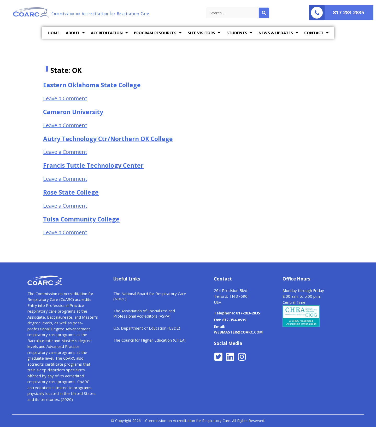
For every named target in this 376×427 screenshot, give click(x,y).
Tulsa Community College (81, 219)
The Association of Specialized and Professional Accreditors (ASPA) (144, 313)
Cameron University (73, 112)
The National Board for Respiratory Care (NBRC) (149, 296)
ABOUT (75, 32)
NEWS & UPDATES (278, 32)
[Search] (264, 13)
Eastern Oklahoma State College (92, 85)
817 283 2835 (348, 12)
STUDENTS (239, 32)
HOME (54, 32)
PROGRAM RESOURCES (157, 32)
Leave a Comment (65, 98)
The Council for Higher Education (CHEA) (149, 340)
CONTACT (316, 32)
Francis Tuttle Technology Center (93, 165)
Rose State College (71, 192)
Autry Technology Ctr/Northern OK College (108, 138)
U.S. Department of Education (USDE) (146, 328)
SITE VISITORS (204, 32)
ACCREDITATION (109, 32)
